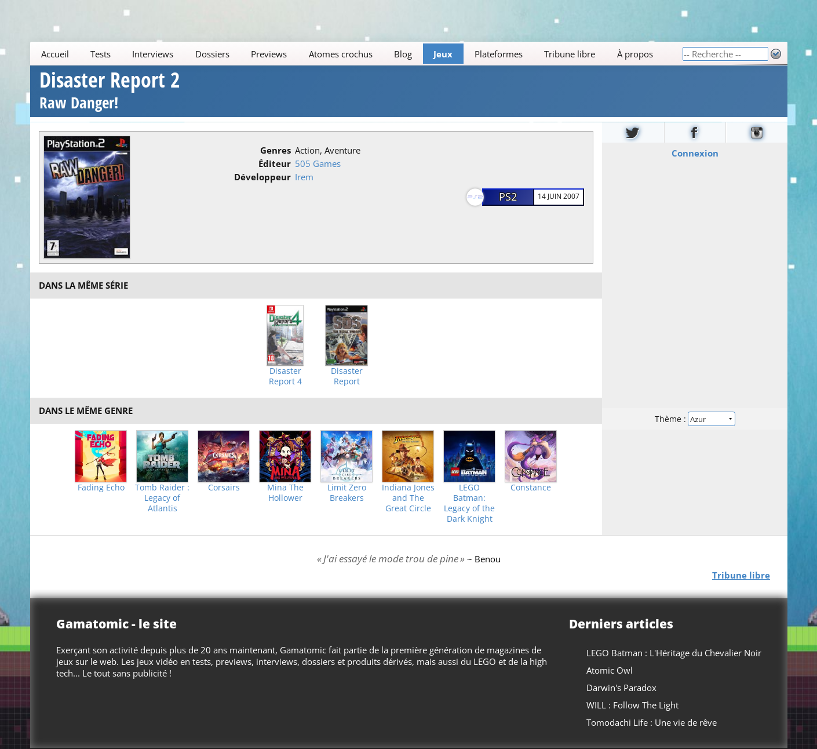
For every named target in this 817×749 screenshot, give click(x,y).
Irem (304, 177)
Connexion (694, 152)
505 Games (318, 163)
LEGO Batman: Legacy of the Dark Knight (469, 503)
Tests (100, 54)
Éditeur (274, 163)
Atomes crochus (340, 54)
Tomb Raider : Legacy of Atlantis (162, 498)
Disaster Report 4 (285, 376)
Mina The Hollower (285, 492)
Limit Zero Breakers (346, 492)
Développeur (262, 177)
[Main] (356, 53)
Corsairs (224, 487)
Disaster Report (347, 376)
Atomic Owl (609, 670)
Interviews (152, 54)
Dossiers (212, 54)
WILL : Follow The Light (632, 705)
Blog (403, 54)
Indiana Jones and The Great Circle (408, 498)
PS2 (508, 196)
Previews (269, 54)
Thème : (694, 418)
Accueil (54, 54)
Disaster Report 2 (109, 92)
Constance (530, 487)
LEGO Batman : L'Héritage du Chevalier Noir (673, 653)
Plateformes (498, 54)
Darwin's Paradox (621, 687)
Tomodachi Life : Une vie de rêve (651, 722)
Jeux (443, 54)
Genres (275, 150)
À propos (634, 54)
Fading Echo (101, 487)
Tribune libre (569, 54)
